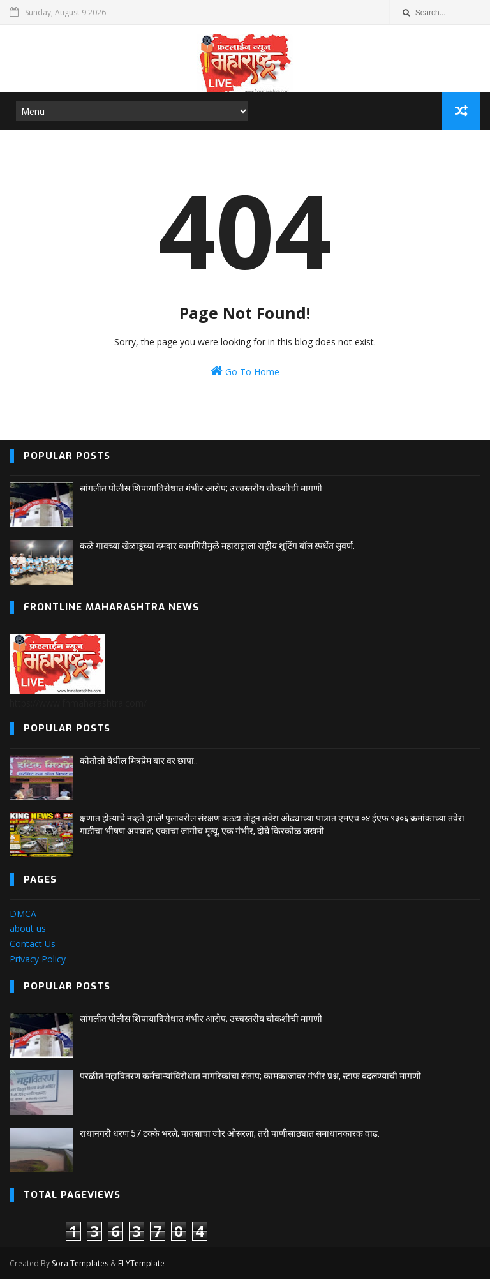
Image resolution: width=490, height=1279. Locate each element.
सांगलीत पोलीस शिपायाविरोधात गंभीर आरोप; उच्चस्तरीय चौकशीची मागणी (201, 488)
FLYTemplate (141, 1263)
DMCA (23, 914)
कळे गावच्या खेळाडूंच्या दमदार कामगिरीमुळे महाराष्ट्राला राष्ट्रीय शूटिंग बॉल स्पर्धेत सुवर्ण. (217, 546)
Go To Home (245, 371)
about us (28, 928)
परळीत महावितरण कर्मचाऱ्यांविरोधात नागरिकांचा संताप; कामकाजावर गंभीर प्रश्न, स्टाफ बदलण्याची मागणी (250, 1076)
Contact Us (33, 944)
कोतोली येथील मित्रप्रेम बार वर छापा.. (139, 761)
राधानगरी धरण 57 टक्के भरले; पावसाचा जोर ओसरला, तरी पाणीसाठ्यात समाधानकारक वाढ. (230, 1133)
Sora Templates (80, 1263)
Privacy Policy (38, 959)
